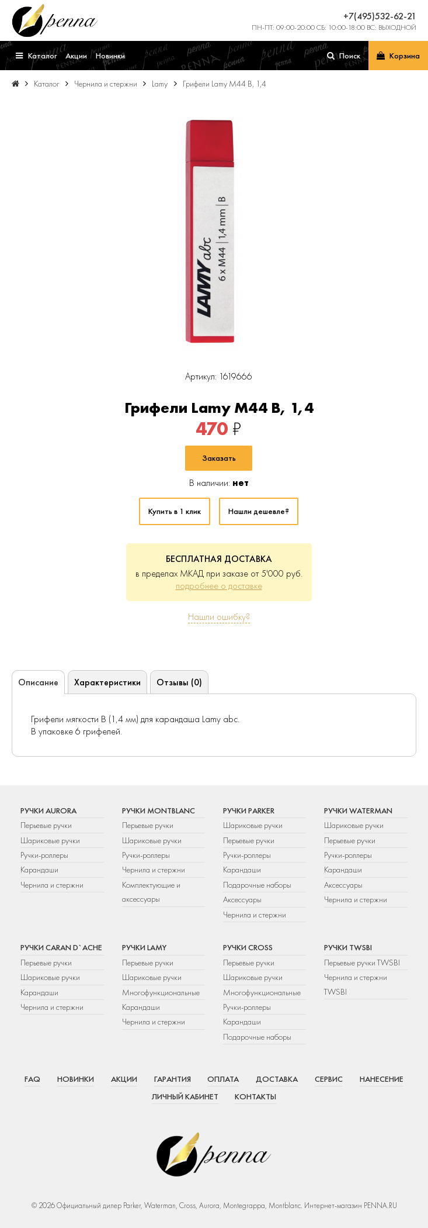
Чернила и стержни (51, 884)
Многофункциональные (161, 992)
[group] (209, 233)
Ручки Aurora (48, 810)
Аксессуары (242, 899)
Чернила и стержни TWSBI (355, 984)
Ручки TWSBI (348, 947)
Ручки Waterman (358, 810)
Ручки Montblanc (158, 810)
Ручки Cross (248, 947)
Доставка (277, 1079)
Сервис (329, 1079)
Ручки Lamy (144, 947)
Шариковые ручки (50, 840)
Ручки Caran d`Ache (61, 947)
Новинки (75, 1079)
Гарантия (172, 1079)
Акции (124, 1079)
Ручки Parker (248, 810)
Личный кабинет (185, 1096)
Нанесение (381, 1079)
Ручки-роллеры (44, 855)
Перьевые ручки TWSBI (362, 962)
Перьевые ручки (46, 825)
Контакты (255, 1096)
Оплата (223, 1079)
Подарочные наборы (257, 884)
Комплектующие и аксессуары (151, 891)
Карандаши (39, 869)
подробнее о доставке (219, 585)
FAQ (32, 1079)
